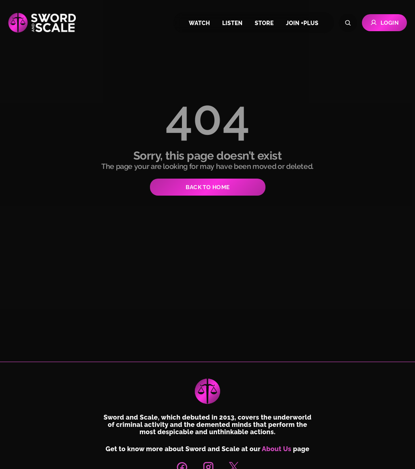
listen (232, 23)
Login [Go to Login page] (384, 22)
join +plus (302, 23)
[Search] (348, 23)
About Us (276, 449)
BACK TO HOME (207, 187)
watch (199, 23)
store (264, 23)
